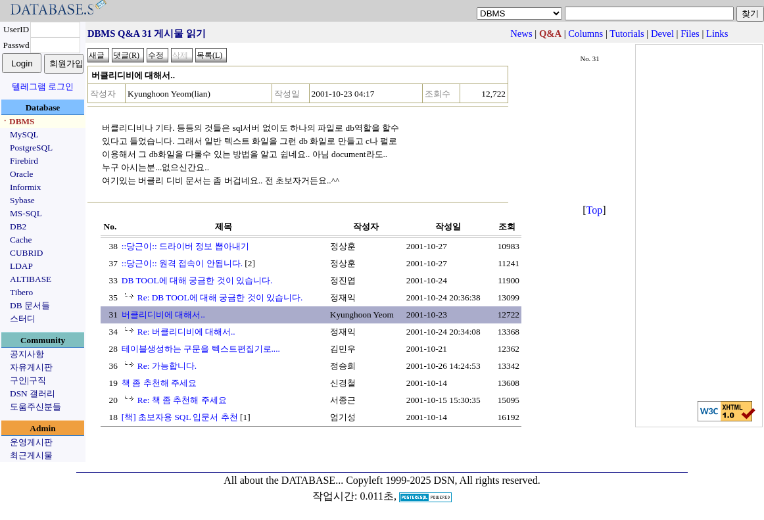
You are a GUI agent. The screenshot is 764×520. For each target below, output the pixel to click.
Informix (25, 187)
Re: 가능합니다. (167, 366)
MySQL (24, 134)
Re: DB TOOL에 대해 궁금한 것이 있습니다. (219, 297)
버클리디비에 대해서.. (163, 314)
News (521, 33)
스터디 (23, 318)
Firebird (24, 161)
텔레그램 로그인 (43, 86)
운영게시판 (31, 442)
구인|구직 (28, 380)
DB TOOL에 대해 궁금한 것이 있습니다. (197, 280)
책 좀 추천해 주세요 (159, 383)
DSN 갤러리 (32, 393)
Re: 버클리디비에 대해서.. (186, 332)
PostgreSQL (31, 148)
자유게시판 (31, 367)
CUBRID (26, 253)
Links (717, 33)
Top (594, 210)
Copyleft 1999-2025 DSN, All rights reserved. (443, 480)
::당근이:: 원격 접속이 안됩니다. (182, 263)
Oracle (22, 174)
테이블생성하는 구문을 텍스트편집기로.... (201, 349)
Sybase (22, 200)
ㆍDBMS (18, 121)
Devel (662, 33)
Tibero (21, 292)
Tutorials (626, 33)
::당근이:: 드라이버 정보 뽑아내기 (185, 246)
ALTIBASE (30, 279)
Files (690, 33)
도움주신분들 (35, 407)
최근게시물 (31, 455)
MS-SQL (26, 213)
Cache (21, 240)
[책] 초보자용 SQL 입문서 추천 (180, 417)
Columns (585, 33)
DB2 (18, 226)
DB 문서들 (30, 305)
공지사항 (27, 354)
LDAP (21, 266)
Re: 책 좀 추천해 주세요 (182, 400)
